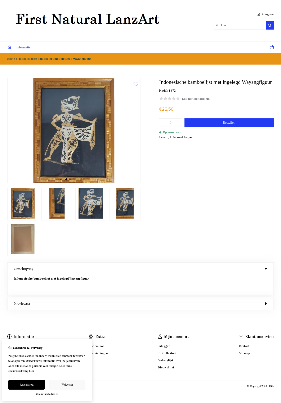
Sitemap (244, 334)
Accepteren (27, 385)
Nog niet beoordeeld (196, 99)
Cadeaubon (96, 326)
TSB (271, 366)
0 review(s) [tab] (140, 284)
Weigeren (67, 385)
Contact (244, 326)
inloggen (266, 14)
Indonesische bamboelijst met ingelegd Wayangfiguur (55, 59)
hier (31, 371)
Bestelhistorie (167, 334)
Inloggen (164, 326)
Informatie (23, 47)
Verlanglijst (165, 341)
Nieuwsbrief (166, 348)
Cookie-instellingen (47, 394)
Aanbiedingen (98, 334)
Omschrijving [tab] (140, 269)
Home (11, 59)
